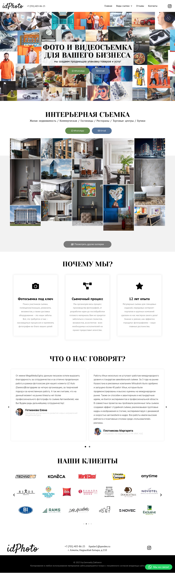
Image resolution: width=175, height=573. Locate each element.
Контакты (152, 5)
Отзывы (140, 5)
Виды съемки (124, 5)
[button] (124, 6)
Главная (108, 5)
